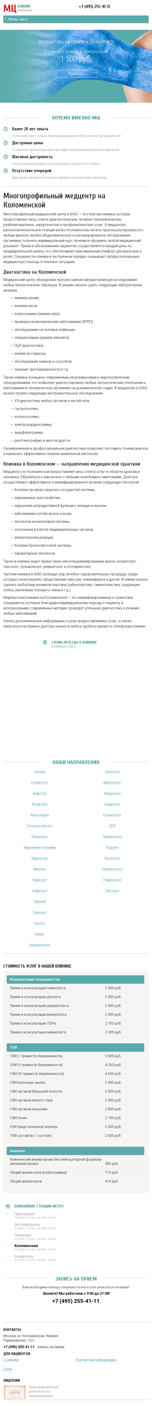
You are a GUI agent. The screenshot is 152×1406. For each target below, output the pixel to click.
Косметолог (112, 815)
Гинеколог (112, 771)
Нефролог (39, 890)
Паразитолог (112, 836)
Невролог (40, 880)
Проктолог (112, 858)
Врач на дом (40, 815)
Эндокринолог (39, 945)
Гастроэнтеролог (40, 826)
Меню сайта (16, 19)
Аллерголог (39, 782)
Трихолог (40, 912)
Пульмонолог (112, 869)
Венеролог (40, 804)
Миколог (39, 869)
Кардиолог (112, 804)
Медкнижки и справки (40, 847)
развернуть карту (64, 646)
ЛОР (112, 826)
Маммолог (40, 836)
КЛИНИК (17, 8)
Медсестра (40, 858)
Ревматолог (112, 880)
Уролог (39, 923)
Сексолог (112, 890)
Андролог (40, 793)
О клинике (11, 1360)
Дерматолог (112, 782)
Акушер (39, 771)
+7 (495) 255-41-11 (94, 6)
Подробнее (76, 74)
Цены (7, 1369)
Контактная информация (96, 1360)
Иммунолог (112, 793)
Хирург (40, 934)
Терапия (40, 901)
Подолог (112, 847)
